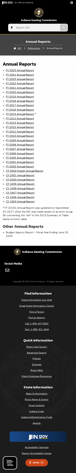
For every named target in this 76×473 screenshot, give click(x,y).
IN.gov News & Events (36, 399)
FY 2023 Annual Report (20, 79)
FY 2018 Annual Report (20, 101)
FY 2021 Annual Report (20, 88)
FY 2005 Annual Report (20, 158)
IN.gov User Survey (37, 346)
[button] (72, 2)
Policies (37, 358)
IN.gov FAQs (37, 370)
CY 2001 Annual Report (20, 175)
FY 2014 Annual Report (20, 118)
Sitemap (36, 364)
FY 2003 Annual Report (20, 166)
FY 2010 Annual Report (20, 136)
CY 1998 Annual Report (20, 188)
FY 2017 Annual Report (20, 105)
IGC (19, 48)
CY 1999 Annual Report (20, 184)
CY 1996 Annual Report (20, 197)
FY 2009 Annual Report (20, 140)
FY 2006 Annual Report (20, 153)
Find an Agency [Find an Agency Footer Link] (36, 317)
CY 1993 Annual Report (20, 201)
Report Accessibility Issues (36, 453)
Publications (34, 48)
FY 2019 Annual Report (20, 96)
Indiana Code (36, 411)
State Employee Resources (37, 376)
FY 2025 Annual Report (20, 70)
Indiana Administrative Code (36, 417)
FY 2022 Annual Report (20, 83)
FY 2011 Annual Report (20, 131)
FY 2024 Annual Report (20, 75)
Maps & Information (36, 393)
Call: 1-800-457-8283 (36, 323)
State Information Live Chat (36, 299)
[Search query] (37, 27)
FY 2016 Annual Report (20, 109)
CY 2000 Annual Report (20, 179)
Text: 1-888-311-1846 (37, 329)
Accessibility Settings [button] (37, 447)
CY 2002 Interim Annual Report (24, 171)
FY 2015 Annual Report (20, 114)
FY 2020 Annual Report (20, 92)
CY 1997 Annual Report (20, 193)
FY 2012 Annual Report (20, 127)
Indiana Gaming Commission (39, 20)
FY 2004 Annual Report (20, 162)
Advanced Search (36, 352)
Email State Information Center (36, 305)
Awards (37, 423)
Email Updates (37, 405)
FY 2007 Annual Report (20, 149)
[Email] (7, 270)
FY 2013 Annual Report (20, 123)
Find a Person (36, 311)
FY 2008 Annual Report (20, 144)
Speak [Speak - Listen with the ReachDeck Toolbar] (36, 462)
